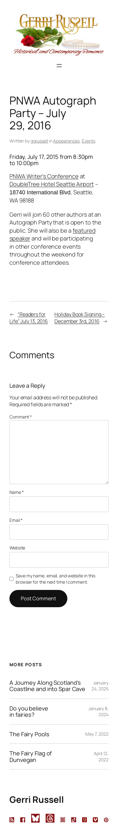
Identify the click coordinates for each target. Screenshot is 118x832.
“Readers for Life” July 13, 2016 (28, 318)
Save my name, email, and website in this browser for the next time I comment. (55, 579)
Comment (20, 417)
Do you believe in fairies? (28, 711)
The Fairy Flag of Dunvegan (30, 756)
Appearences (66, 141)
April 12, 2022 (101, 756)
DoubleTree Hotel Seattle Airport (51, 184)
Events (88, 141)
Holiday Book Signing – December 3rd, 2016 (79, 318)
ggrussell (39, 141)
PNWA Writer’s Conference (44, 176)
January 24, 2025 (100, 686)
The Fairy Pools (29, 734)
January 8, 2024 (98, 711)
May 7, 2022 (97, 734)
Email (16, 520)
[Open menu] (59, 65)
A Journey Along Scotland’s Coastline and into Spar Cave (47, 685)
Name (16, 492)
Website (17, 548)
